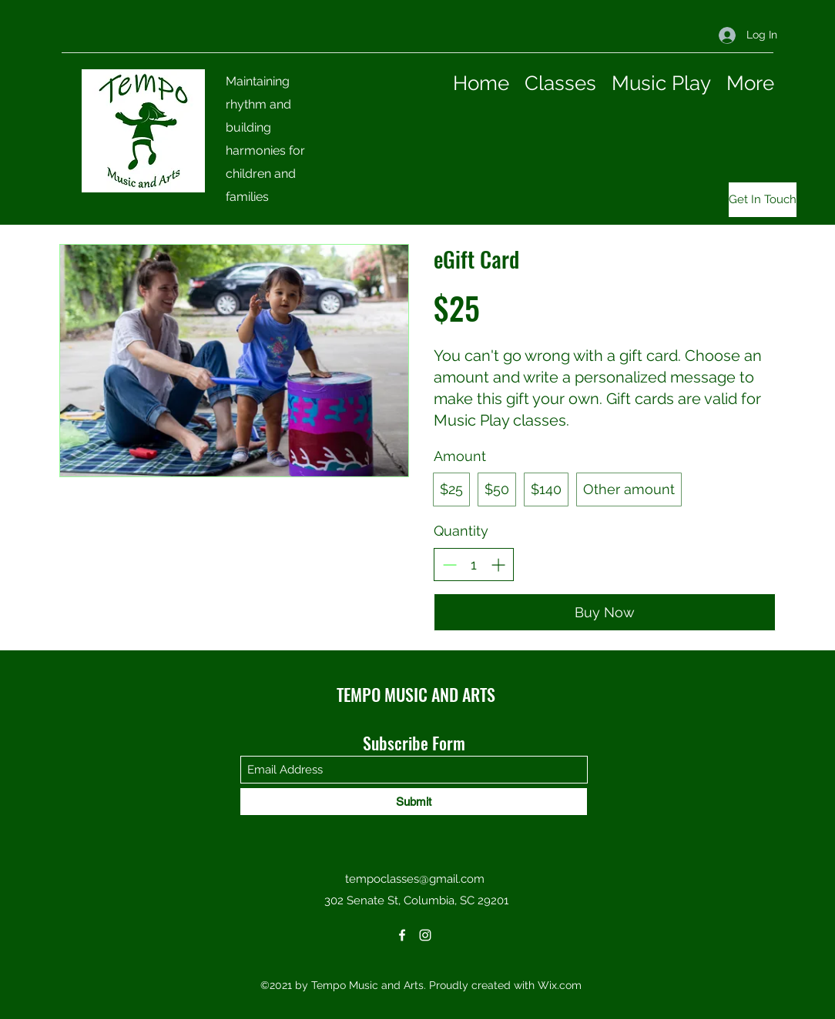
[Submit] (413, 801)
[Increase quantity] (498, 564)
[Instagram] (425, 935)
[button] (759, 199)
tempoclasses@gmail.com (415, 879)
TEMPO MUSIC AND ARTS (416, 694)
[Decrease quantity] (449, 564)
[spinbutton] (474, 564)
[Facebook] (402, 935)
